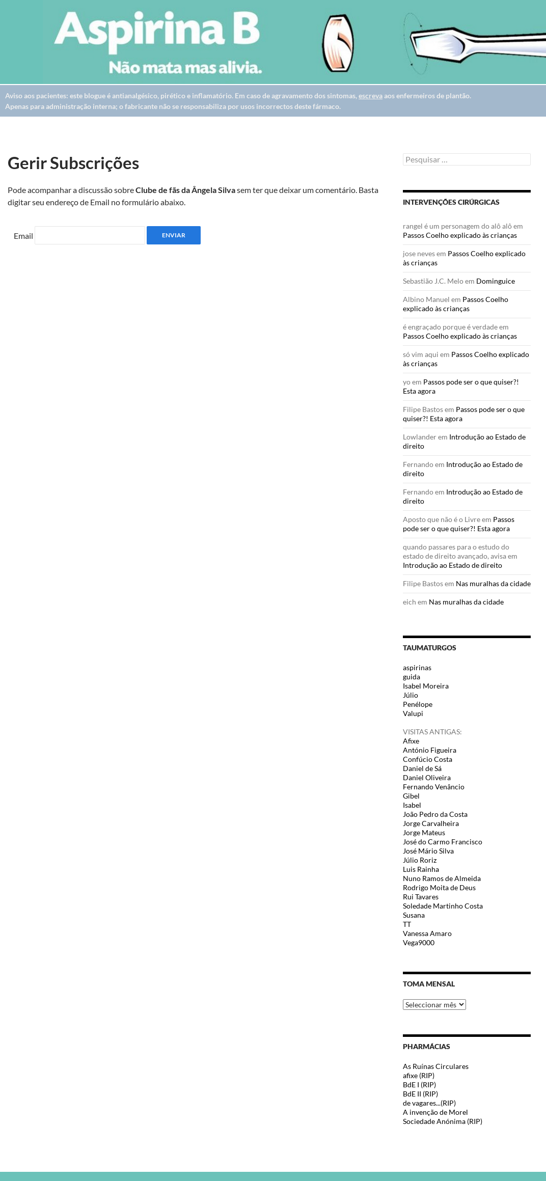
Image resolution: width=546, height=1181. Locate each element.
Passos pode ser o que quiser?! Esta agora (458, 524)
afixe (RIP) (418, 1075)
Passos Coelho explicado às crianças (460, 235)
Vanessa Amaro (427, 933)
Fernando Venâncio (434, 786)
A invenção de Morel (435, 1112)
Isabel (412, 805)
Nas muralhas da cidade (493, 583)
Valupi (413, 713)
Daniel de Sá (422, 768)
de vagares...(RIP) (429, 1102)
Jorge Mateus (424, 832)
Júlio (410, 695)
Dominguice (495, 281)
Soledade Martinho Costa (443, 905)
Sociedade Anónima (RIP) (442, 1121)
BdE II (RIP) (420, 1093)
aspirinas (417, 667)
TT (407, 924)
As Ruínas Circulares (436, 1066)
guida (411, 676)
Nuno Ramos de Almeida (442, 878)
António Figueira (429, 750)
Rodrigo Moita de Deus (439, 887)
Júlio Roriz (419, 860)
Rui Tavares (421, 896)
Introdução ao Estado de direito (452, 565)
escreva (371, 95)
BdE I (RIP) (419, 1084)
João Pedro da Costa (435, 814)
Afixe (411, 740)
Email (23, 235)
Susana (414, 915)
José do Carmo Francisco (442, 841)
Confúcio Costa (427, 759)
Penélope (417, 704)
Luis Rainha (421, 869)
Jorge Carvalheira (431, 823)
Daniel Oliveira (427, 777)
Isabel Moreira (426, 685)
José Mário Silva (428, 850)
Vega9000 (418, 942)
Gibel (411, 795)
